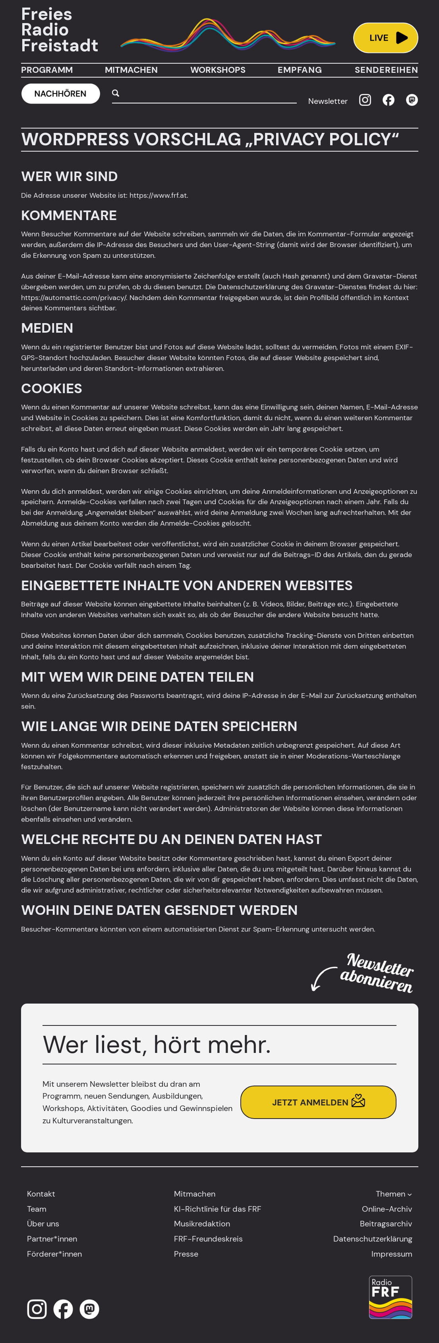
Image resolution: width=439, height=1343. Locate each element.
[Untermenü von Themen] (409, 1193)
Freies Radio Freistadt (60, 29)
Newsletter (328, 101)
